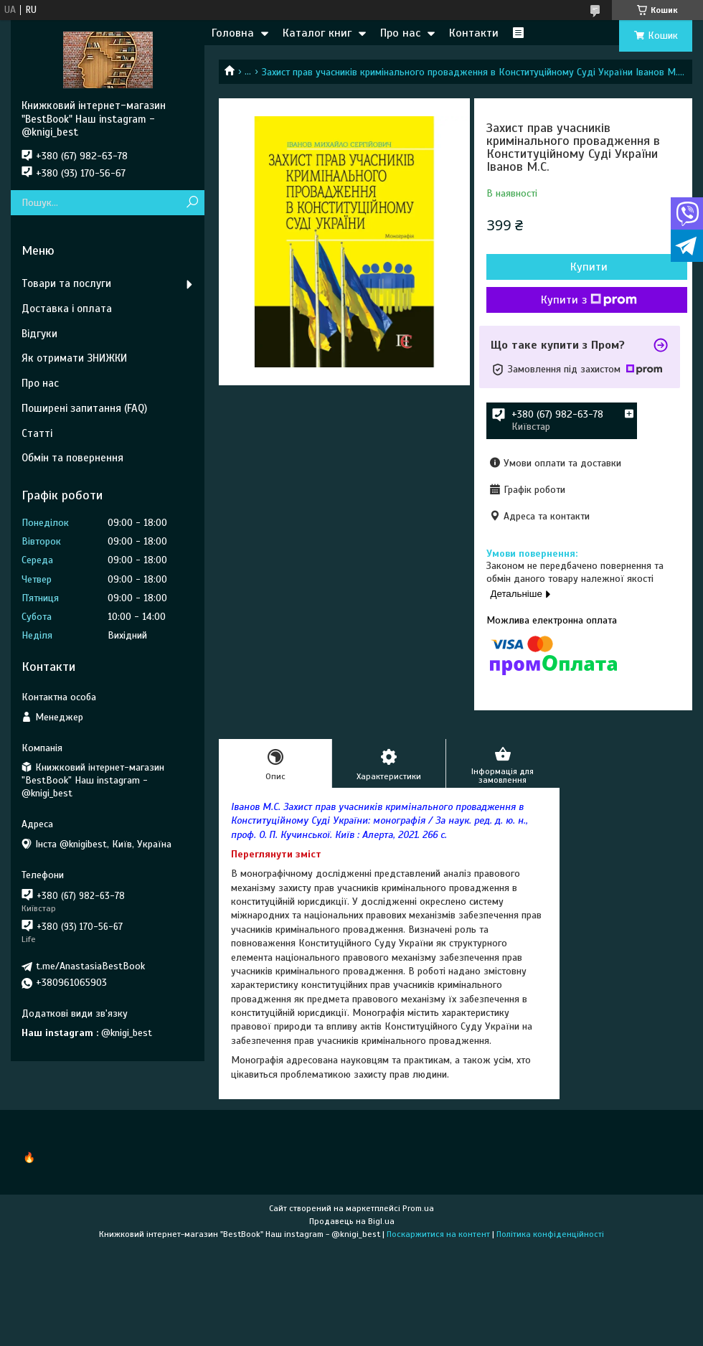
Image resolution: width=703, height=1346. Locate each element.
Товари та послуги (66, 283)
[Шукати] (191, 202)
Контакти (474, 33)
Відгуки (39, 333)
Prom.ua (418, 1208)
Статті (37, 433)
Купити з (589, 300)
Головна (233, 33)
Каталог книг (317, 33)
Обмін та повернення (72, 457)
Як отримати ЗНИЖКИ (74, 358)
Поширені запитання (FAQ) (84, 408)
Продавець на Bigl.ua (352, 1221)
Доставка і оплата (67, 308)
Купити (589, 267)
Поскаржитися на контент (438, 1234)
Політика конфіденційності (550, 1234)
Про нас (400, 33)
